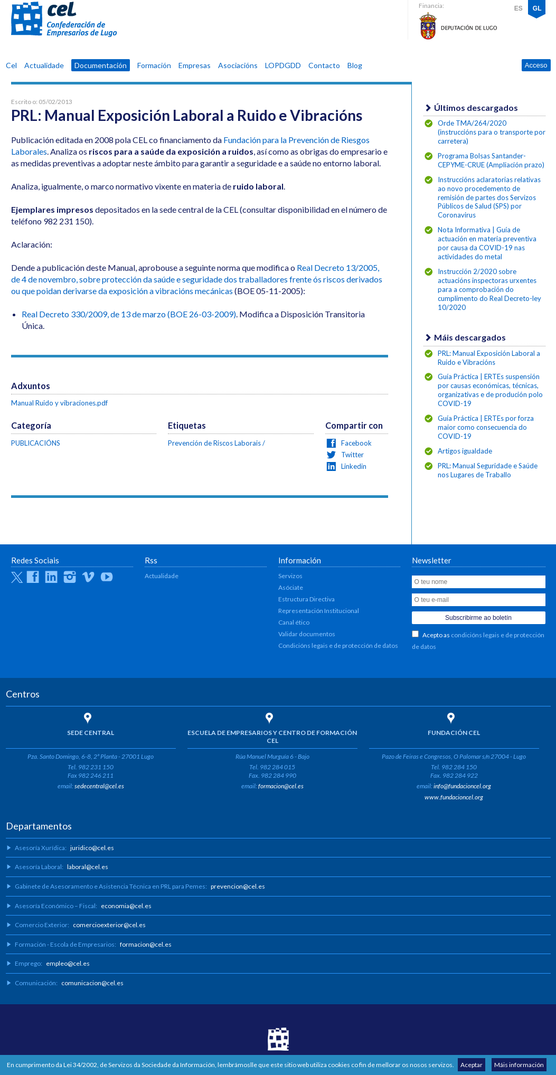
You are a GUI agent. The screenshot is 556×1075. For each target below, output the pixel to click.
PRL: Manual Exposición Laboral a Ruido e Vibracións (489, 357)
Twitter (352, 454)
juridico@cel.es (92, 848)
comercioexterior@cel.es (109, 925)
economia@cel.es (126, 906)
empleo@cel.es (68, 963)
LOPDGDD (283, 65)
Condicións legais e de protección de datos (338, 645)
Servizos (290, 576)
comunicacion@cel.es (92, 983)
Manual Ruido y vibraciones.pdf (59, 403)
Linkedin (353, 466)
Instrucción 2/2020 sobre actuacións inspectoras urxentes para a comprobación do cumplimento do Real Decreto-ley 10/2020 (489, 289)
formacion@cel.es (281, 786)
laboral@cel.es (87, 867)
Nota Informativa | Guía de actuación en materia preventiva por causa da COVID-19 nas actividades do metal (487, 243)
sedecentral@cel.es (99, 786)
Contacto (324, 65)
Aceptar (471, 1065)
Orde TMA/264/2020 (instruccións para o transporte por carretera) (491, 132)
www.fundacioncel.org (454, 797)
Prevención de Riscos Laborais (214, 443)
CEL (64, 19)
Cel (11, 65)
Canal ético (293, 622)
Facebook (356, 443)
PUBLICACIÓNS (35, 443)
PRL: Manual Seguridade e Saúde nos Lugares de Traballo (488, 470)
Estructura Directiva (306, 599)
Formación (154, 65)
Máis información (519, 1065)
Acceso (536, 65)
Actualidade (44, 65)
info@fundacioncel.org (462, 786)
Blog (354, 65)
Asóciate (290, 587)
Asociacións (238, 65)
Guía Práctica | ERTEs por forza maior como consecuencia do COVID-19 (486, 427)
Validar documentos (306, 634)
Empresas (194, 65)
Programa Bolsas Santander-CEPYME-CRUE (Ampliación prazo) (491, 160)
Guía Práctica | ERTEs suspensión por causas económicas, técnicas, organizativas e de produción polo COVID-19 (490, 390)
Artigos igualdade (465, 451)
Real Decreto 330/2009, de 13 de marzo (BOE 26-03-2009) (129, 314)
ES (518, 8)
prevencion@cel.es (238, 886)
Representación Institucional (318, 611)
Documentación (100, 65)
